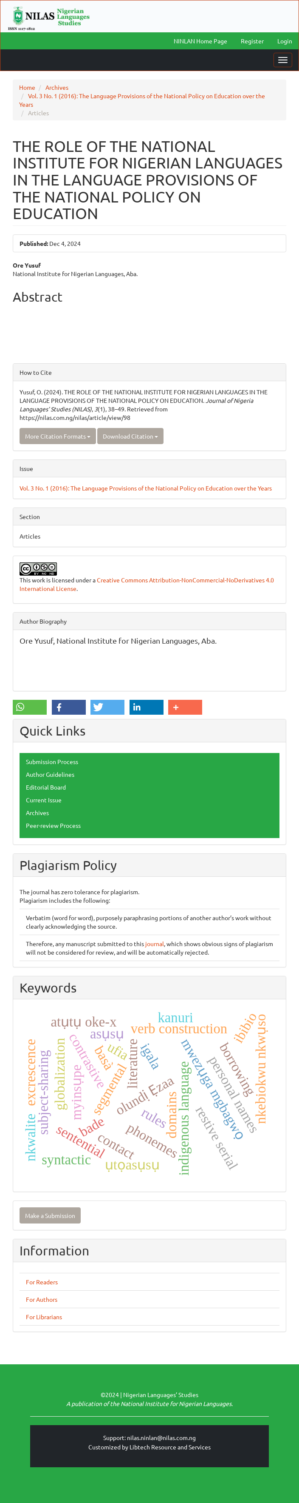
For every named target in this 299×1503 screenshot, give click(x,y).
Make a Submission (50, 1215)
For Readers (42, 1282)
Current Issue (44, 800)
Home (27, 87)
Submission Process (52, 761)
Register (252, 41)
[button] (30, 707)
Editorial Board (46, 787)
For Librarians (44, 1316)
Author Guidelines (50, 774)
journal (154, 943)
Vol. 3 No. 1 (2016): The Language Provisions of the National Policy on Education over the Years (146, 488)
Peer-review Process (53, 825)
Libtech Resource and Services (170, 1447)
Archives (56, 87)
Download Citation (130, 436)
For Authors (41, 1299)
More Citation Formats (57, 436)
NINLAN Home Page (200, 41)
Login (284, 41)
